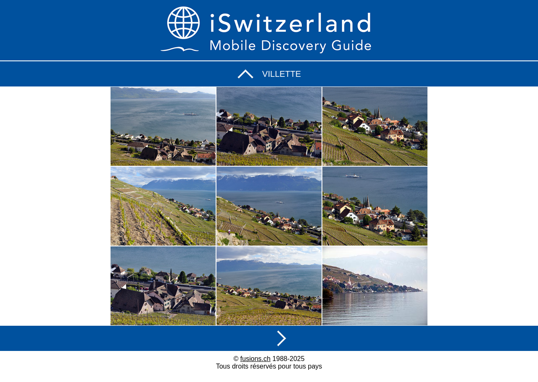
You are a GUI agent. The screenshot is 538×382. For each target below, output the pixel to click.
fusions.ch (255, 358)
